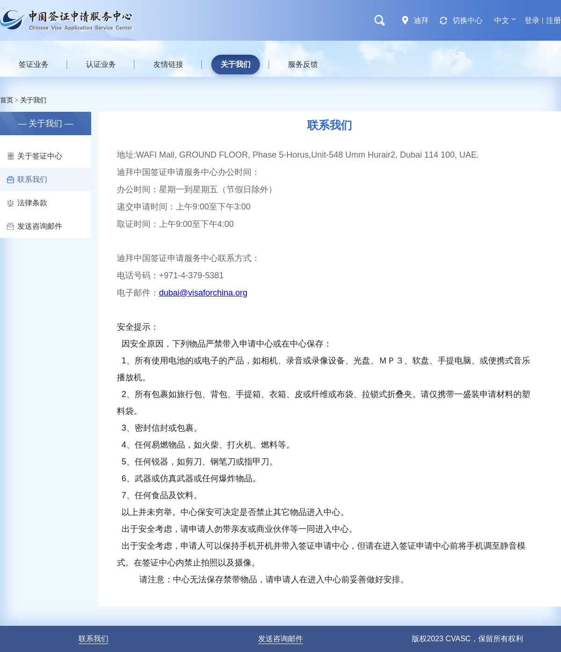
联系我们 (27, 179)
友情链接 (168, 64)
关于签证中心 (34, 156)
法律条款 (27, 203)
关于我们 (236, 64)
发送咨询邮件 (34, 226)
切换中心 (467, 20)
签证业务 (34, 64)
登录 (532, 20)
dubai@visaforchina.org (203, 292)
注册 (553, 20)
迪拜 (421, 20)
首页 (6, 100)
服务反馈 (303, 64)
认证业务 (101, 64)
